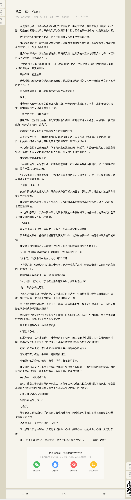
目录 (64, 494)
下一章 (102, 494)
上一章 (25, 494)
